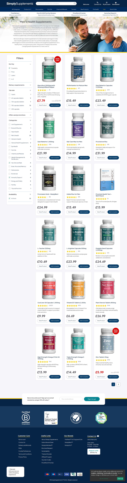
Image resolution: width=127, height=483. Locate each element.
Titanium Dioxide (47, 454)
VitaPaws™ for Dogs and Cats (73, 439)
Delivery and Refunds (25, 445)
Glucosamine (39, 9)
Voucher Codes (46, 460)
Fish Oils (49, 9)
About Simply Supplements (50, 439)
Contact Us (22, 442)
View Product (43, 105)
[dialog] (107, 475)
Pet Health (96, 9)
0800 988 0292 (92, 439)
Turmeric (74, 9)
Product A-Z (27, 9)
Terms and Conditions (25, 454)
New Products (85, 9)
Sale (104, 9)
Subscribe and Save (47, 442)
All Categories (16, 9)
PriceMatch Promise (48, 463)
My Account (22, 439)
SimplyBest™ (69, 442)
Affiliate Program (47, 457)
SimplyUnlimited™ (47, 445)
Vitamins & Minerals (61, 9)
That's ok (120, 478)
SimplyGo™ (68, 445)
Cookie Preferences (25, 451)
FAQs (20, 448)
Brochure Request (47, 448)
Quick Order (113, 9)
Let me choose (103, 478)
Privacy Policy (23, 457)
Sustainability (46, 451)
